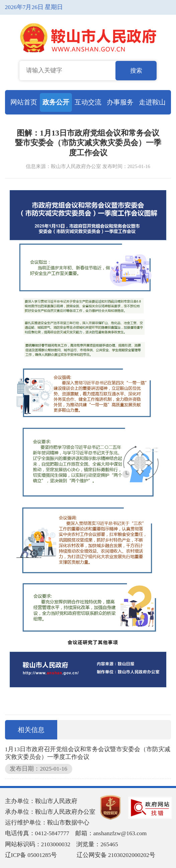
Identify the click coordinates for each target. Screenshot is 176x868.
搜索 (136, 70)
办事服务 (120, 102)
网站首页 (23, 102)
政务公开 (55, 102)
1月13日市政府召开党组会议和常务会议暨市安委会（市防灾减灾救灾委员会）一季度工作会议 (87, 753)
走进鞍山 (152, 102)
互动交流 (88, 102)
